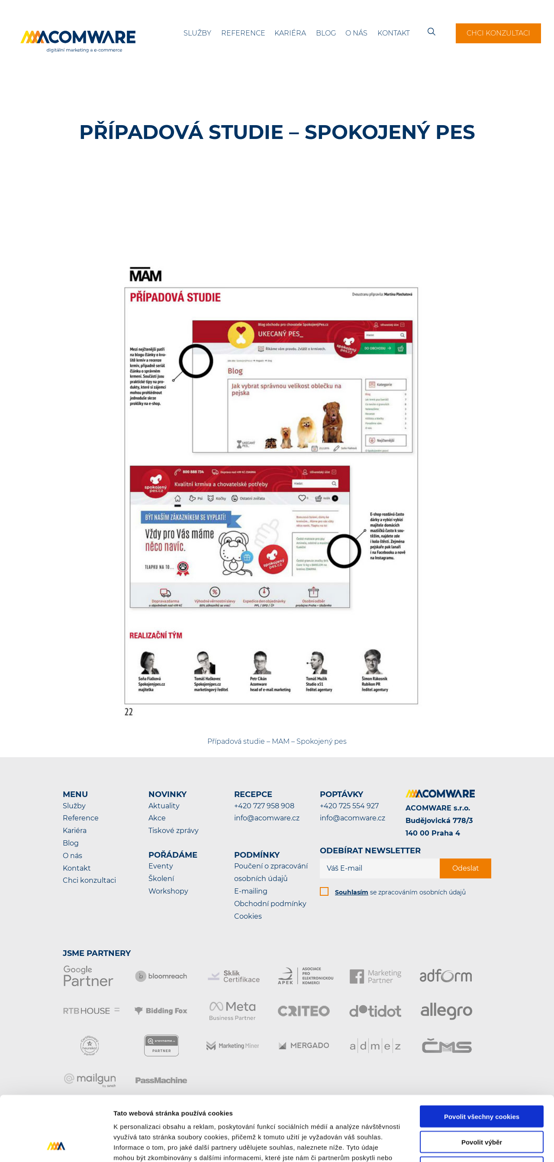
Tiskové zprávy (173, 830)
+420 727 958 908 (264, 806)
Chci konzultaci (498, 33)
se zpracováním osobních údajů (400, 892)
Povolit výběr (481, 1081)
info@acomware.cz (267, 818)
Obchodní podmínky (270, 904)
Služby (197, 33)
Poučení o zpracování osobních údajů (271, 872)
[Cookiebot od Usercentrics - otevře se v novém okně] (56, 1145)
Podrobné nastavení (464, 1145)
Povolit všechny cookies (481, 1055)
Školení (161, 879)
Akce (157, 818)
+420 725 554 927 (349, 806)
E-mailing (250, 891)
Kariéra (290, 33)
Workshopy (168, 891)
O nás (356, 33)
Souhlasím (351, 892)
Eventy (160, 866)
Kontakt (393, 33)
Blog (326, 33)
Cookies (248, 916)
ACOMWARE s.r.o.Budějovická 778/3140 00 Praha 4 (439, 820)
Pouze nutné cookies (481, 1106)
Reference (243, 33)
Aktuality (164, 806)
